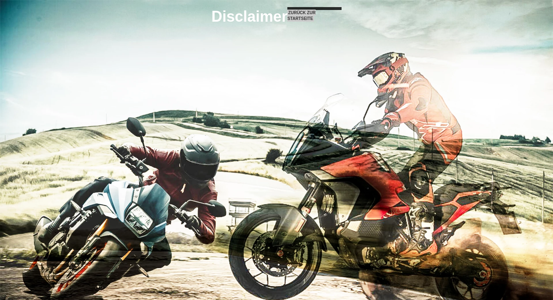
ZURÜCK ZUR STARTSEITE (301, 15)
